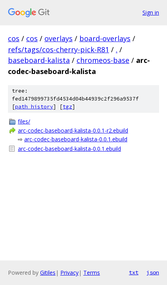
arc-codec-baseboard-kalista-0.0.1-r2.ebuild (73, 130)
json (152, 272)
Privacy (69, 272)
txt (133, 272)
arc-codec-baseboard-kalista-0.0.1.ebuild (75, 139)
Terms (91, 272)
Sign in (150, 12)
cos (13, 38)
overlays (58, 38)
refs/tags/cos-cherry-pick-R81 (58, 49)
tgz (67, 106)
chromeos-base (103, 60)
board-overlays (105, 38)
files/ (24, 121)
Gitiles (48, 272)
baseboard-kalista (39, 60)
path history (34, 106)
